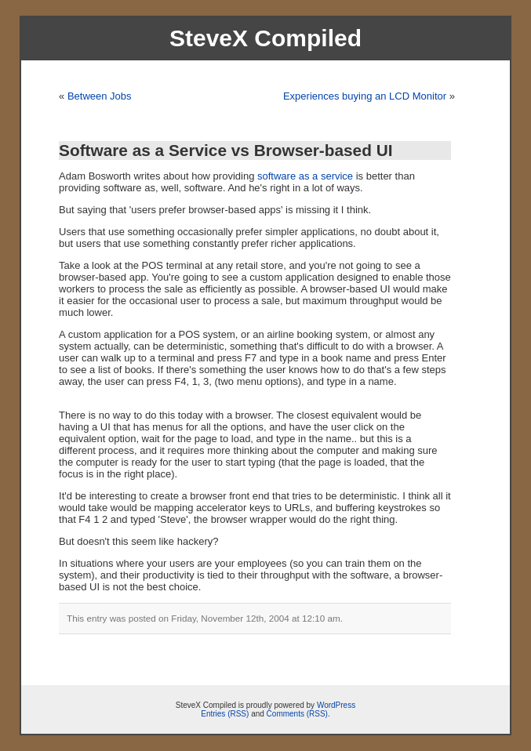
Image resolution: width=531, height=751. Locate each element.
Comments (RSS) (297, 713)
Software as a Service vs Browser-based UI (225, 150)
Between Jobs (99, 96)
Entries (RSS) (225, 713)
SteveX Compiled (265, 38)
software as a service (305, 176)
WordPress (336, 705)
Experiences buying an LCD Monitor (364, 96)
